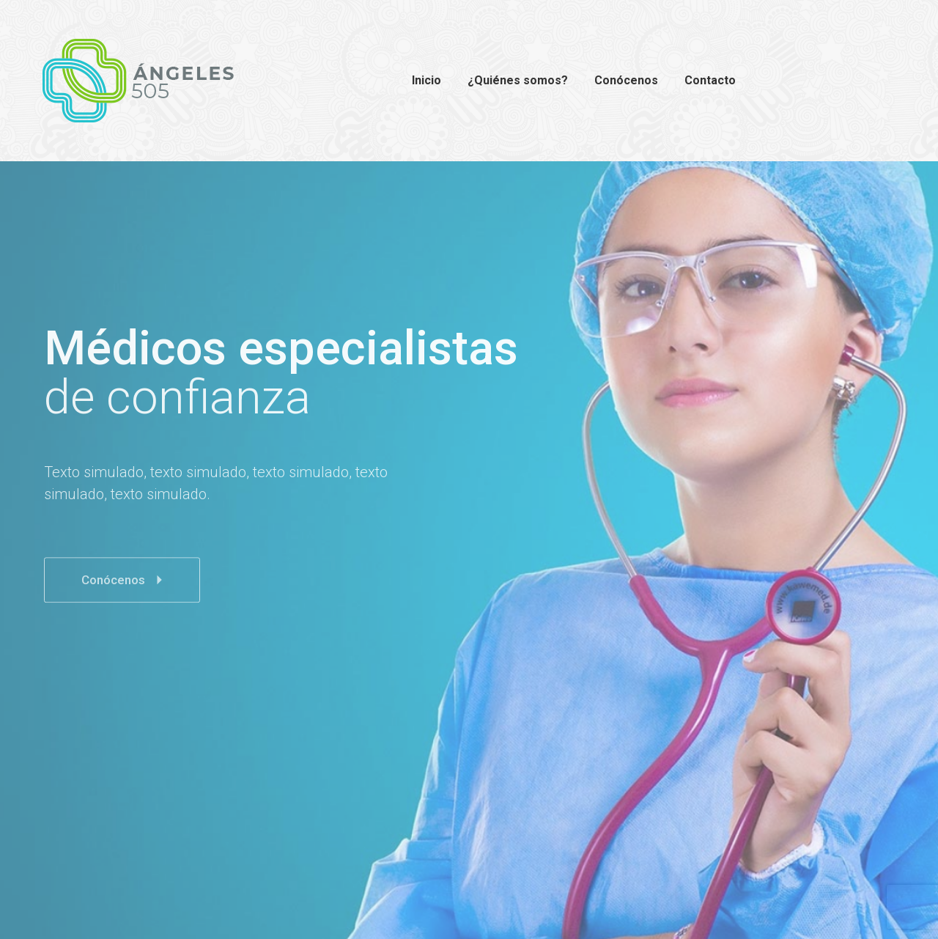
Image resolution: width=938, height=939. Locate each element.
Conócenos (125, 594)
